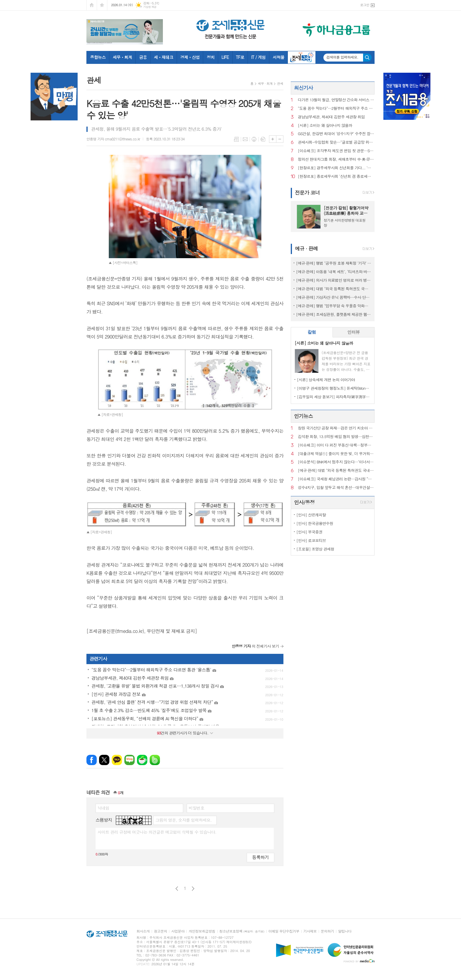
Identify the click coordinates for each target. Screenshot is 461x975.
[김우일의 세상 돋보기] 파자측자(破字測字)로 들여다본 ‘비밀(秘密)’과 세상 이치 (334, 396)
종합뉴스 (98, 57)
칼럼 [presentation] (312, 332)
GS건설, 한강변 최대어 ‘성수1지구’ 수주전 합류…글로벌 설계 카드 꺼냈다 (336, 133)
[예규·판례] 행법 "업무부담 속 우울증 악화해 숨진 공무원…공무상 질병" (334, 306)
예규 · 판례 (306, 248)
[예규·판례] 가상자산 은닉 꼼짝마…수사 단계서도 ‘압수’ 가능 (334, 297)
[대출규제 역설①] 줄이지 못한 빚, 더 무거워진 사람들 (336, 453)
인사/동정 (304, 502)
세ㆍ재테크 (163, 57)
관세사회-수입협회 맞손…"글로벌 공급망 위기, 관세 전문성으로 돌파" (336, 142)
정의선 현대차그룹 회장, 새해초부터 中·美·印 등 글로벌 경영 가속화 (336, 159)
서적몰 (278, 57)
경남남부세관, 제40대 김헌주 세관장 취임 (331, 117)
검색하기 (367, 58)
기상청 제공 (149, 7)
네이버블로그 (129, 760)
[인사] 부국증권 (309, 532)
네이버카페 (142, 760)
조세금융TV (302, 57)
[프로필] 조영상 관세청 (315, 549)
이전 (176, 888)
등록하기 (260, 857)
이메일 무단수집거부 (283, 931)
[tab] (312, 332)
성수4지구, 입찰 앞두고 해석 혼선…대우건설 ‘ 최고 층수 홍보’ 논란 (336, 487)
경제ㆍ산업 (190, 57)
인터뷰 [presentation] (353, 332)
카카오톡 (117, 760)
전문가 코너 (307, 192)
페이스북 (91, 760)
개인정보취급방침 (201, 931)
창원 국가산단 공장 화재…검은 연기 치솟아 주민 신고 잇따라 (336, 428)
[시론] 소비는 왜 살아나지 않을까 (325, 125)
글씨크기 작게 (279, 139)
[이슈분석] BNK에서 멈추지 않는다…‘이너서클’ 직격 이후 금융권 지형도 (336, 462)
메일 (245, 139)
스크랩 (263, 139)
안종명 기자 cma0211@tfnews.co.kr (113, 138)
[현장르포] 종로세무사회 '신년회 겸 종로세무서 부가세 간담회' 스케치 (336, 176)
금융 (143, 57)
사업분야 (177, 931)
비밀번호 (196, 808)
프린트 (254, 139)
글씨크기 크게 (272, 139)
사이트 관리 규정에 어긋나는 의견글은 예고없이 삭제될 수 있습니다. (157, 832)
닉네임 (103, 808)
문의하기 (327, 931)
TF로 (240, 57)
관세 (280, 83)
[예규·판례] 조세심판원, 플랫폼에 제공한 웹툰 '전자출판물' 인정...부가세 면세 (334, 314)
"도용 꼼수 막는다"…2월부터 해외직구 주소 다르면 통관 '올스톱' (336, 108)
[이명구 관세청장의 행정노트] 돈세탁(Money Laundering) (334, 388)
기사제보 (310, 931)
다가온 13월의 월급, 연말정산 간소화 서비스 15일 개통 (336, 99)
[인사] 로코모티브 (311, 540)
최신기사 (303, 87)
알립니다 (344, 931)
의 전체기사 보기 (255, 646)
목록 (236, 139)
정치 (210, 57)
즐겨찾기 (102, 5)
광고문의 (160, 931)
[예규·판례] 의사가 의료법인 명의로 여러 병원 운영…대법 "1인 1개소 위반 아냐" (334, 280)
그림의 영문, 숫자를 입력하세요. (183, 820)
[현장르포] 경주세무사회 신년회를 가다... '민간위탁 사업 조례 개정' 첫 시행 (336, 167)
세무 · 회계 (265, 83)
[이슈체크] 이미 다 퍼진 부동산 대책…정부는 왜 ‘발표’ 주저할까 (336, 445)
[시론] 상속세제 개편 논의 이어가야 (326, 379)
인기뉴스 (303, 415)
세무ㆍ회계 (122, 57)
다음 (193, 888)
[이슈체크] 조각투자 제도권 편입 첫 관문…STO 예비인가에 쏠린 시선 (336, 150)
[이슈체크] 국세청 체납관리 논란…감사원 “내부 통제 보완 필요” (336, 479)
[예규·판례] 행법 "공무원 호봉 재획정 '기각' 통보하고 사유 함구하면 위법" (334, 263)
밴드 (155, 760)
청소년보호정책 (241, 931)
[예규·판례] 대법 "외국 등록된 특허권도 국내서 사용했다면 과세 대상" (334, 288)
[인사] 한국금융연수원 (314, 523)
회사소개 (143, 931)
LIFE (225, 57)
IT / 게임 (258, 57)
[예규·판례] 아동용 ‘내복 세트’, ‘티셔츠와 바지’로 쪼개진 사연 (334, 271)
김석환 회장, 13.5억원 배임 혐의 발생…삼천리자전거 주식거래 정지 (336, 436)
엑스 (104, 760)
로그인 (364, 5)
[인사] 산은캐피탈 (311, 515)
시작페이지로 (92, 5)
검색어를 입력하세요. (342, 57)
